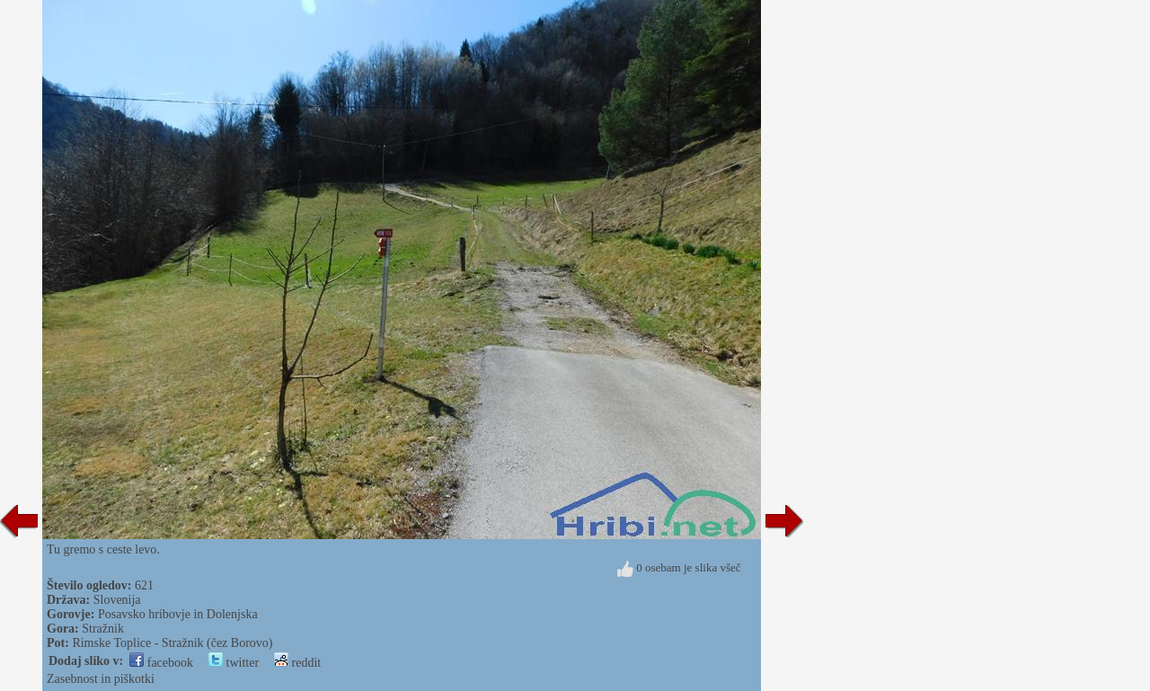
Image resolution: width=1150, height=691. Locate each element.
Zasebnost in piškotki (101, 679)
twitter (233, 662)
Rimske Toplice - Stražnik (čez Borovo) (172, 643)
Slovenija (117, 600)
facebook (161, 662)
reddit (297, 662)
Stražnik (103, 628)
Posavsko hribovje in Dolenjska (178, 614)
